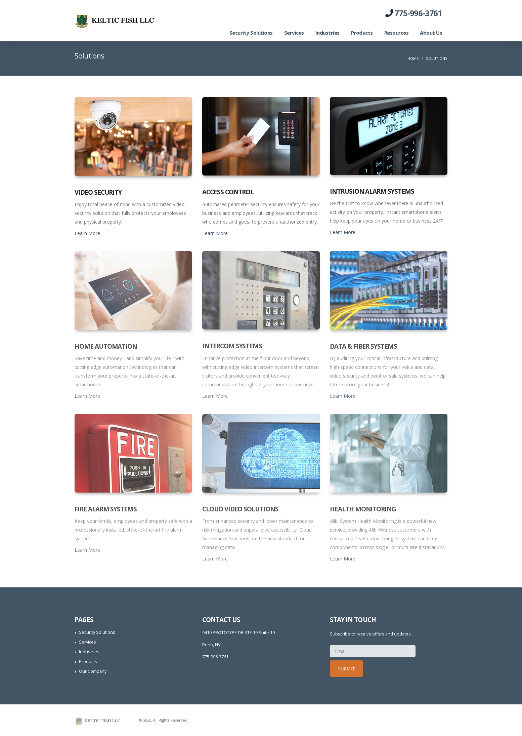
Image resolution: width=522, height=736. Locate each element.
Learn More (87, 233)
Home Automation (106, 346)
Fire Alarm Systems (106, 509)
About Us (431, 32)
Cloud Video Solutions (240, 509)
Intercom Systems (232, 346)
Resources (396, 32)
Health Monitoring (363, 509)
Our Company (92, 671)
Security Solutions (251, 32)
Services (294, 32)
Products (362, 32)
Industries (327, 32)
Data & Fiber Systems (363, 346)
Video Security (98, 192)
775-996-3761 (418, 13)
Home (413, 58)
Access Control (228, 192)
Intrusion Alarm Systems (372, 191)
